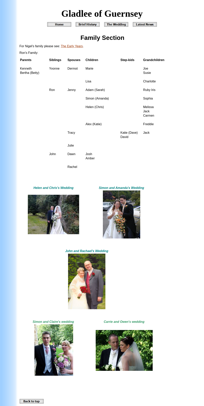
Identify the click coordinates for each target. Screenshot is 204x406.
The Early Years (72, 46)
